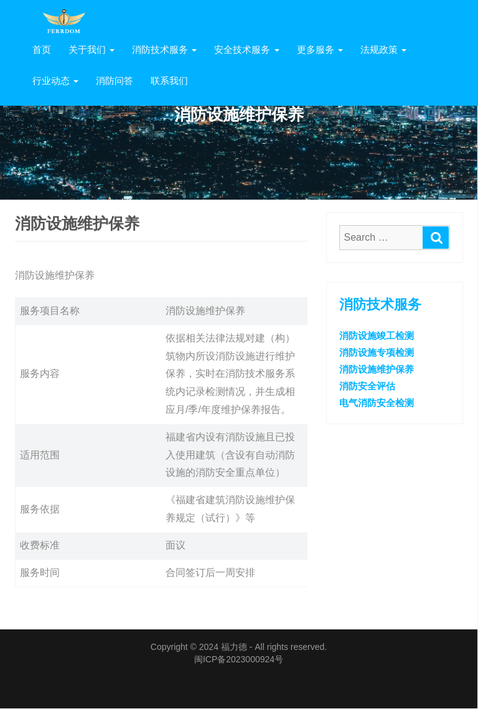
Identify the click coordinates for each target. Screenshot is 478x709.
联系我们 (169, 80)
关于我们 (91, 49)
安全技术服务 (246, 49)
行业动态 (55, 80)
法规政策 (383, 49)
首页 (41, 49)
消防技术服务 (164, 49)
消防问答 (114, 80)
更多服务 (320, 49)
